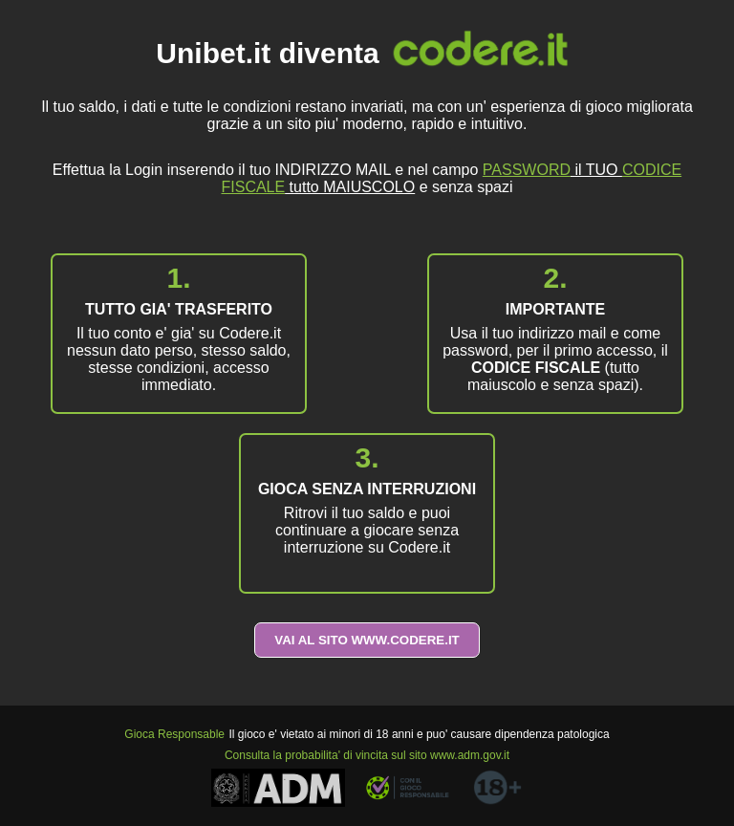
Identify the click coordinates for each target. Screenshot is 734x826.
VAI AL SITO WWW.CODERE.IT (367, 640)
